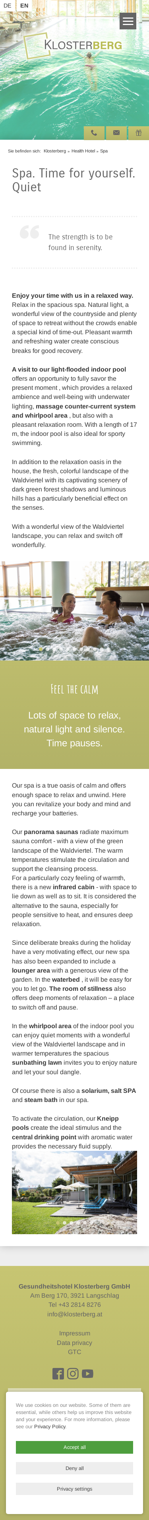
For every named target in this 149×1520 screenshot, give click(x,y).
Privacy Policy (49, 1426)
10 (101, 649)
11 (108, 649)
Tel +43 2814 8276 (74, 1304)
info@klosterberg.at (74, 1314)
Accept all (75, 1447)
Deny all (75, 1468)
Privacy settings (74, 1489)
